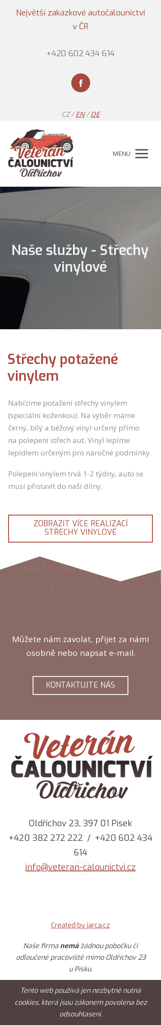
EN (80, 114)
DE (95, 114)
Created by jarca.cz (80, 925)
